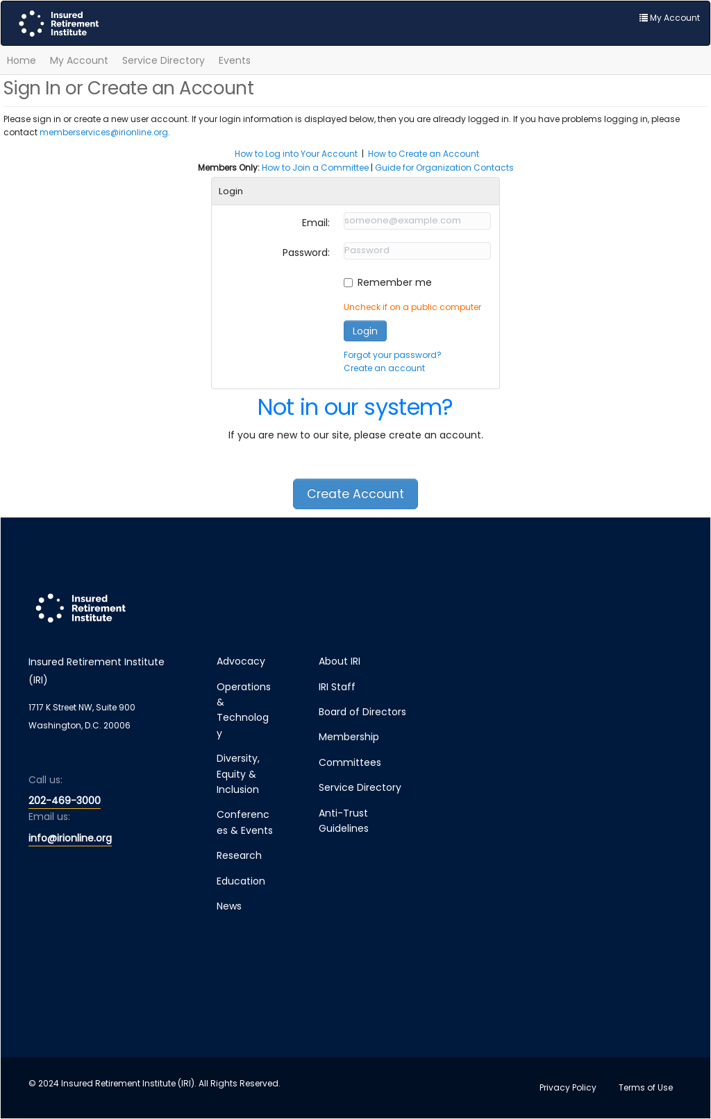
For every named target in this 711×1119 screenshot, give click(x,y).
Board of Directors (362, 712)
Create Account (355, 494)
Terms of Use (646, 1087)
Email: (316, 223)
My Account (79, 60)
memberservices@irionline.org (104, 132)
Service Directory (163, 60)
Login (365, 331)
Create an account (384, 368)
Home (21, 60)
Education (241, 881)
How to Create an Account (423, 154)
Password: (306, 252)
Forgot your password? (393, 355)
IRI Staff (337, 687)
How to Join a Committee (315, 167)
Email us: (49, 816)
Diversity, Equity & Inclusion (238, 773)
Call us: (45, 780)
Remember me (395, 282)
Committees (350, 762)
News (229, 906)
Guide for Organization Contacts (444, 167)
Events (235, 60)
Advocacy (241, 661)
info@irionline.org (70, 838)
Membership (349, 737)
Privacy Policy (567, 1087)
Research (239, 855)
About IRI (339, 661)
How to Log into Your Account (296, 154)
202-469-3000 (64, 801)
